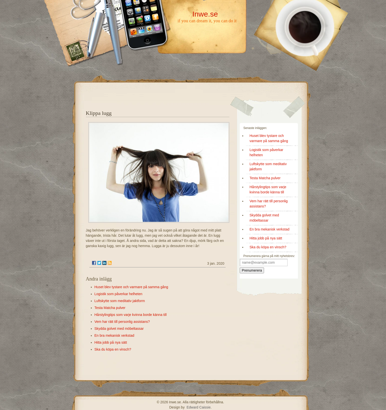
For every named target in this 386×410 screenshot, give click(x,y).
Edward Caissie (199, 407)
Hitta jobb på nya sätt (111, 342)
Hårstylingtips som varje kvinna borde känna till (131, 315)
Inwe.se (205, 14)
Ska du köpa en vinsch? (113, 349)
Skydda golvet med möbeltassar (119, 329)
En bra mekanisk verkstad (114, 335)
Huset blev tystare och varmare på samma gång (131, 287)
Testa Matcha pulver (110, 308)
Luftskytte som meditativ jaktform (120, 301)
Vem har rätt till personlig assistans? (122, 322)
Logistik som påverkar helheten (119, 294)
